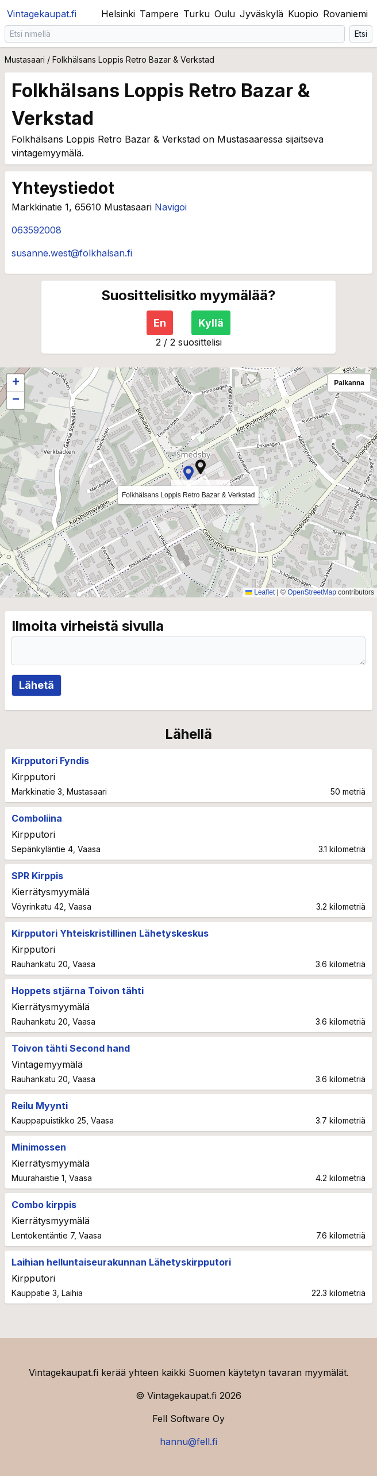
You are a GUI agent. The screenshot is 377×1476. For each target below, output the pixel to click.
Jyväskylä (261, 14)
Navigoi (171, 207)
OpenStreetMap (311, 592)
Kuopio (303, 14)
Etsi (361, 34)
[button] (200, 467)
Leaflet (260, 592)
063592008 (36, 230)
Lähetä (36, 685)
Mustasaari (25, 59)
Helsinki (118, 14)
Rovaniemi (345, 14)
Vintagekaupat (41, 14)
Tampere (159, 14)
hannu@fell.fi (188, 1441)
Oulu (224, 14)
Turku (196, 14)
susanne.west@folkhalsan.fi (71, 253)
